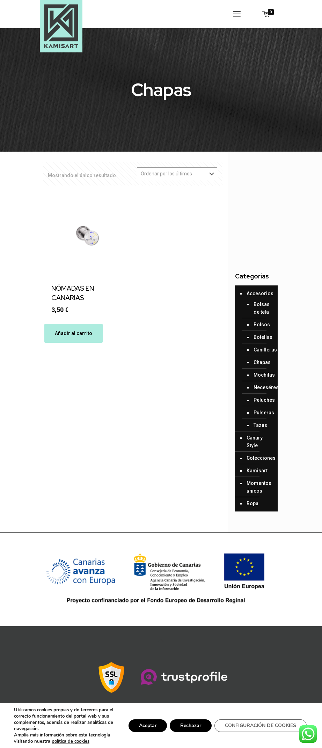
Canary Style (255, 441)
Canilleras (262, 350)
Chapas (262, 362)
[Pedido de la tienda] (177, 173)
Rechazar (190, 725)
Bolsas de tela (262, 308)
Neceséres (262, 387)
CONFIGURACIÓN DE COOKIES (260, 725)
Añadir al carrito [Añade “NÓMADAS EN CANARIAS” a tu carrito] (73, 333)
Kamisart (257, 470)
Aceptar (147, 725)
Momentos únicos (259, 487)
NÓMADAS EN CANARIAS (72, 293)
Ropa (252, 503)
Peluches (262, 400)
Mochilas (262, 375)
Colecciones (260, 458)
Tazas (260, 425)
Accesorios (260, 293)
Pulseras (262, 412)
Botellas (262, 337)
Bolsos (262, 324)
